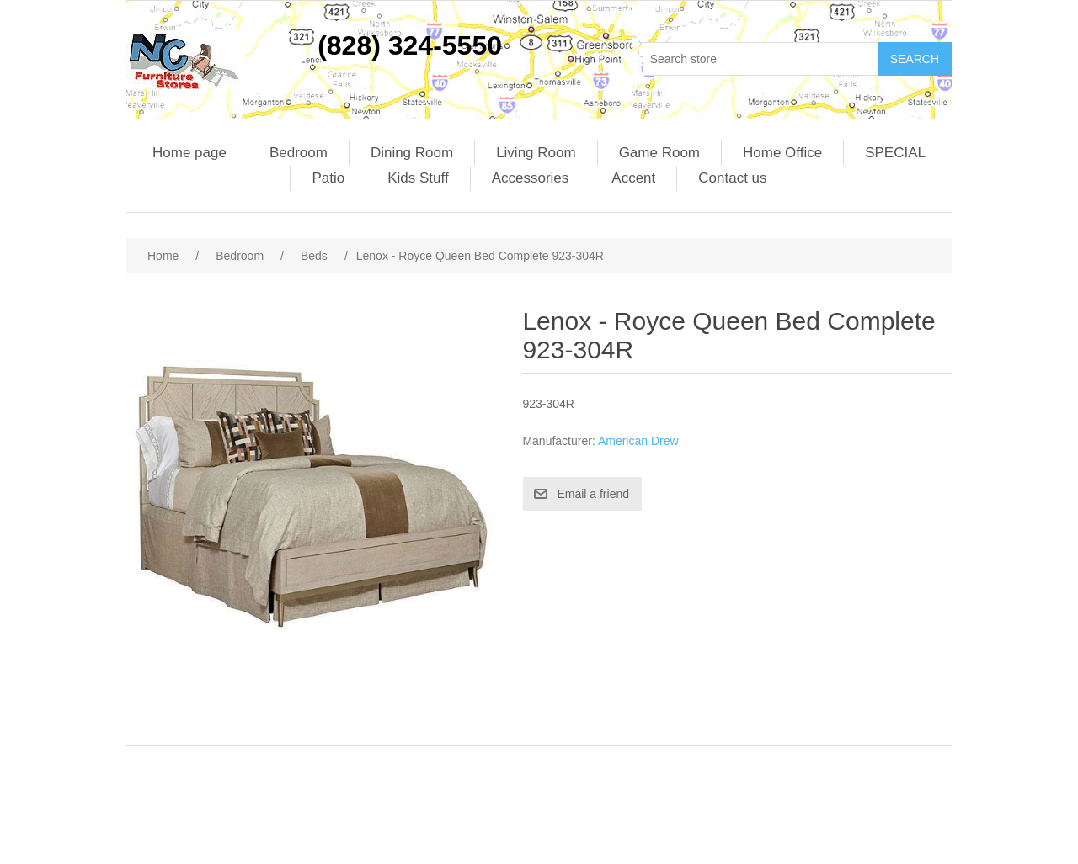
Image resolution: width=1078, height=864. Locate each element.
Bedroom (299, 153)
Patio (328, 178)
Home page (189, 153)
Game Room (659, 153)
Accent (633, 178)
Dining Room (412, 153)
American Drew (638, 441)
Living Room (536, 153)
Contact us (732, 178)
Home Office (782, 153)
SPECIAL (895, 153)
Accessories (530, 178)
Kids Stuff (417, 178)
